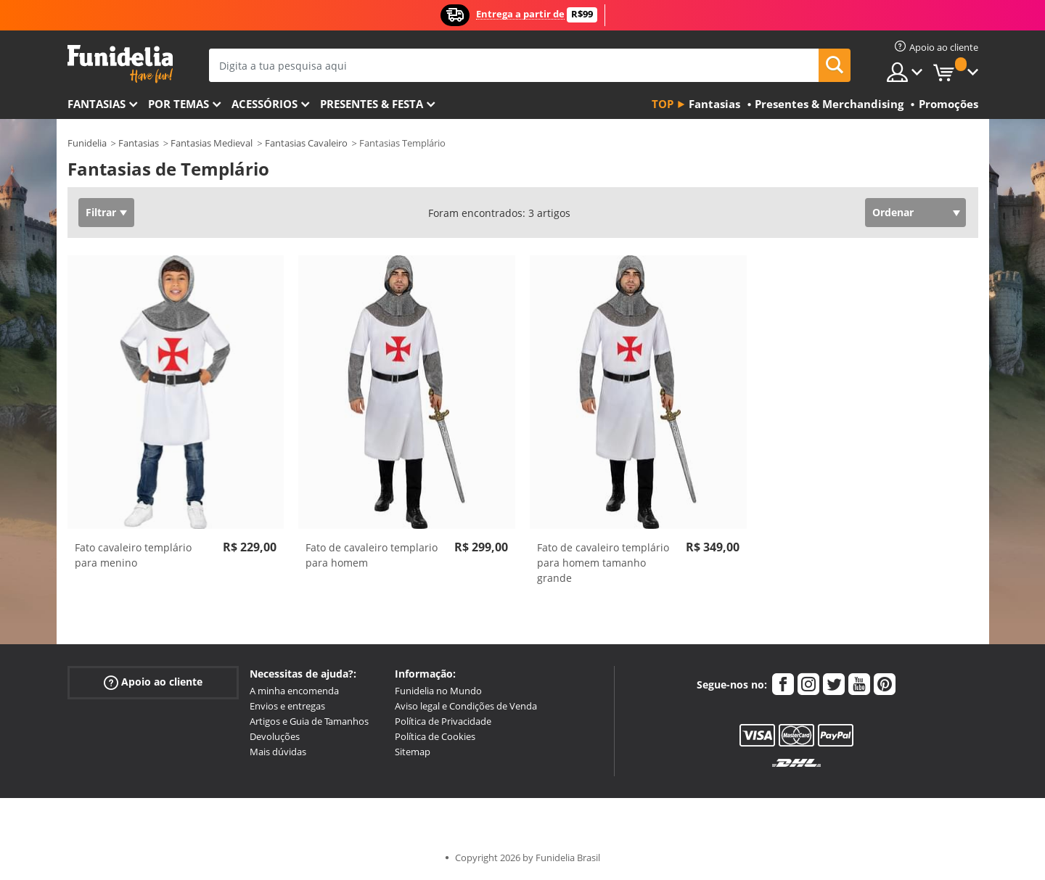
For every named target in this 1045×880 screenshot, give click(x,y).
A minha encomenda (294, 690)
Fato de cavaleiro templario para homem (372, 554)
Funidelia (87, 142)
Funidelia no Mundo (438, 690)
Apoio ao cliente (153, 682)
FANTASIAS (96, 103)
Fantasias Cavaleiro (306, 142)
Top (662, 103)
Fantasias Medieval (212, 142)
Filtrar (101, 212)
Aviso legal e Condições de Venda (466, 705)
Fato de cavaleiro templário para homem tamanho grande (603, 562)
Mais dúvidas (278, 751)
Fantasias (138, 142)
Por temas (178, 103)
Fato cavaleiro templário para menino (133, 554)
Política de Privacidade (443, 721)
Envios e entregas (287, 705)
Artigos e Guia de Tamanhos (309, 721)
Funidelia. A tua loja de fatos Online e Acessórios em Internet (120, 64)
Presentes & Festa (371, 103)
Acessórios (264, 103)
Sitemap (412, 751)
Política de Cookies (435, 736)
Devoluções (275, 736)
